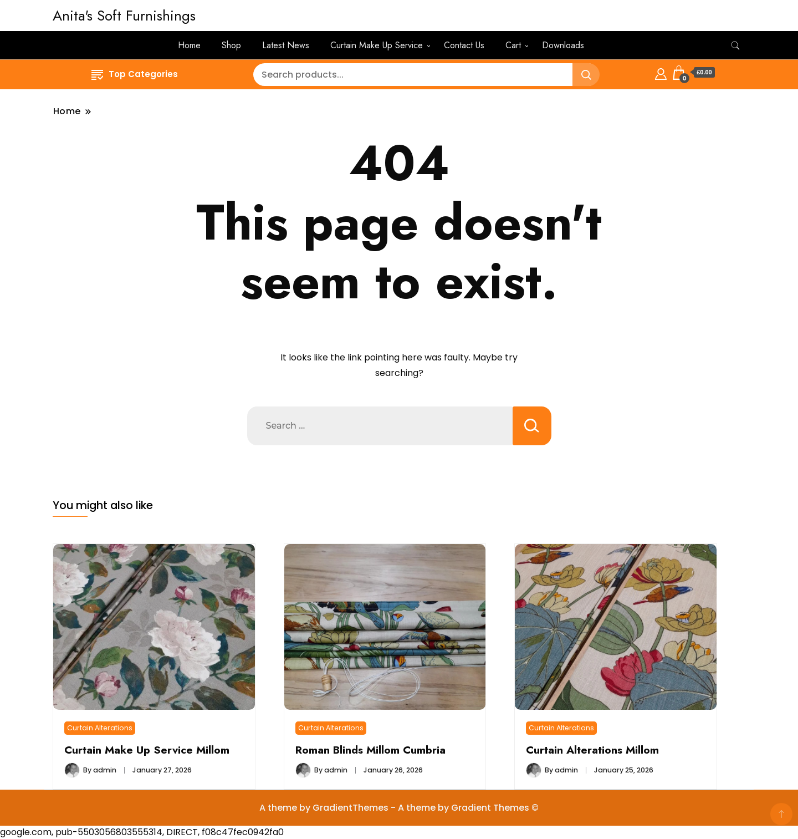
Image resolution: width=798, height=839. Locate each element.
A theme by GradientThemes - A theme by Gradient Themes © (399, 807)
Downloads (563, 45)
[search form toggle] (735, 45)
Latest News (285, 45)
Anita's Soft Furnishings (124, 15)
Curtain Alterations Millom (592, 749)
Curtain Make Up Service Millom (146, 749)
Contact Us (464, 45)
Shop (231, 45)
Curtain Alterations (99, 728)
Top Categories (134, 74)
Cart (513, 45)
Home (189, 45)
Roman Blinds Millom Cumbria (370, 749)
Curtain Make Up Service (376, 45)
